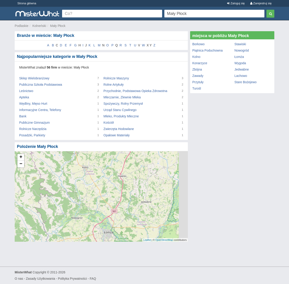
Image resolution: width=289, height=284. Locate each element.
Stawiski (240, 44)
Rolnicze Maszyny (116, 78)
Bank (22, 116)
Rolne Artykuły (113, 84)
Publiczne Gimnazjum (34, 122)
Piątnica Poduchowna (207, 50)
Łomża (239, 57)
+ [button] (20, 157)
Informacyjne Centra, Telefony (40, 110)
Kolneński (39, 26)
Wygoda (240, 63)
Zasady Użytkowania (40, 278)
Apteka (24, 97)
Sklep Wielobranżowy (34, 78)
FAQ (93, 278)
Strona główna (26, 3)
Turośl (196, 88)
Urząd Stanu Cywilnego (119, 110)
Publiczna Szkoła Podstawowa (40, 84)
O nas (19, 278)
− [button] (20, 164)
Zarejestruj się (261, 3)
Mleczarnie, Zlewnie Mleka (122, 97)
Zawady (197, 76)
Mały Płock (57, 26)
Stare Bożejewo (245, 82)
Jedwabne (241, 69)
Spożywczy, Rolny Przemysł (123, 103)
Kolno (196, 57)
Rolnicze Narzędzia (33, 129)
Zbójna (197, 69)
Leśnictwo (26, 91)
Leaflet (147, 240)
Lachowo (240, 76)
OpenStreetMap (164, 240)
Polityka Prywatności (72, 278)
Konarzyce (199, 63)
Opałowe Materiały (116, 135)
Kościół (108, 122)
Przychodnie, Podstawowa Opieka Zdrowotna (135, 91)
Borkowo (198, 44)
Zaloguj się (236, 3)
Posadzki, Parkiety (32, 135)
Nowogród (241, 50)
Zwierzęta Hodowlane (118, 129)
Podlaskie (21, 26)
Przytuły (198, 82)
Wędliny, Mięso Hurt (33, 103)
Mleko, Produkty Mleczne (121, 116)
